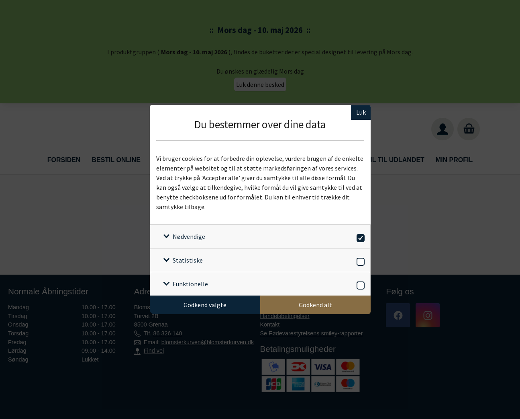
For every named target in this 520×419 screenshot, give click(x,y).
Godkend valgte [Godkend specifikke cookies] (205, 305)
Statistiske (188, 260)
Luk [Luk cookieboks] (361, 112)
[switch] (359, 236)
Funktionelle (190, 284)
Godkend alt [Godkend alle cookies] (315, 305)
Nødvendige (189, 236)
